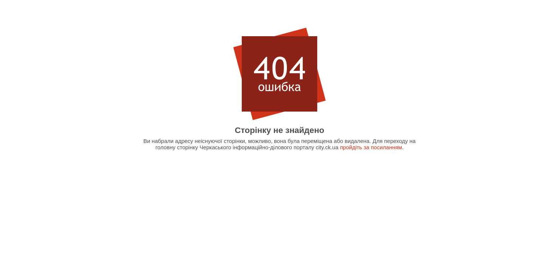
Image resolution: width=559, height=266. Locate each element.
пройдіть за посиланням (371, 147)
